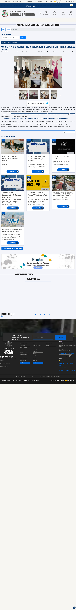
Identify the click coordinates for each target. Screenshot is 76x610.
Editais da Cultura (23, 358)
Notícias (8, 29)
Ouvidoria (35, 360)
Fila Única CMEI (23, 360)
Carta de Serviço (23, 347)
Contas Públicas (23, 352)
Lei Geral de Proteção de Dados (67, 370)
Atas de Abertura (36, 343)
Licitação (34, 355)
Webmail (47, 345)
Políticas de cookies (64, 367)
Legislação (35, 353)
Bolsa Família (22, 345)
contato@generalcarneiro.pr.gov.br (66, 353)
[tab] (40, 13)
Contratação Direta (37, 349)
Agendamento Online (24, 343)
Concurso (22, 349)
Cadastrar (60, 337)
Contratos (35, 351)
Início (3, 29)
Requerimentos (49, 343)
